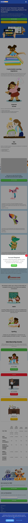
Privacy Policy (17, 517)
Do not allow (19, 520)
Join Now (14, 265)
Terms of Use (10, 517)
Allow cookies (10, 520)
